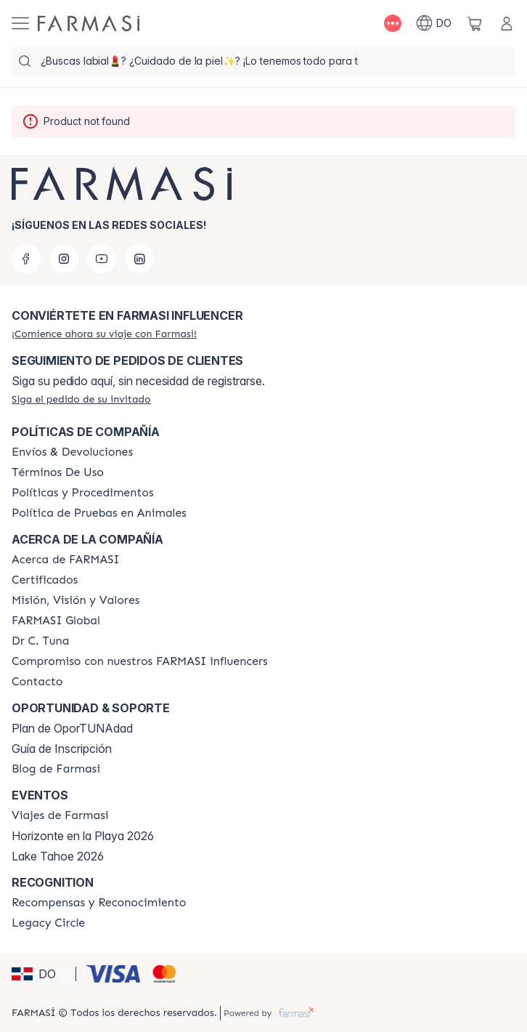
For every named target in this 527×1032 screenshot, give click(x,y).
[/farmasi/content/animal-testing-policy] (99, 513)
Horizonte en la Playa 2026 (83, 836)
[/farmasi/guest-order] (81, 399)
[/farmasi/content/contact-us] (37, 681)
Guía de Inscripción (62, 748)
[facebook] (26, 258)
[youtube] (101, 258)
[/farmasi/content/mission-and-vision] (75, 600)
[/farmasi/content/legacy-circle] (48, 923)
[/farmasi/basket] (474, 23)
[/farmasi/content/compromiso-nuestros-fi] (140, 661)
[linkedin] (139, 258)
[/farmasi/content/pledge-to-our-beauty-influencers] (40, 641)
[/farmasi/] (88, 23)
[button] (41, 974)
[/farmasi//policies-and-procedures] (83, 492)
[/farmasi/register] (104, 334)
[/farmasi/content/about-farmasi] (66, 559)
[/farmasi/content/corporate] (56, 620)
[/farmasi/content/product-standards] (45, 580)
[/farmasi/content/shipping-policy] (72, 452)
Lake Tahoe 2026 (58, 856)
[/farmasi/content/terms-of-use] (58, 472)
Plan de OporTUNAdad (72, 728)
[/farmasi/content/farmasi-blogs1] (56, 769)
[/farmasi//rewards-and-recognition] (99, 902)
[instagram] (63, 258)
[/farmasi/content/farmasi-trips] (60, 815)
